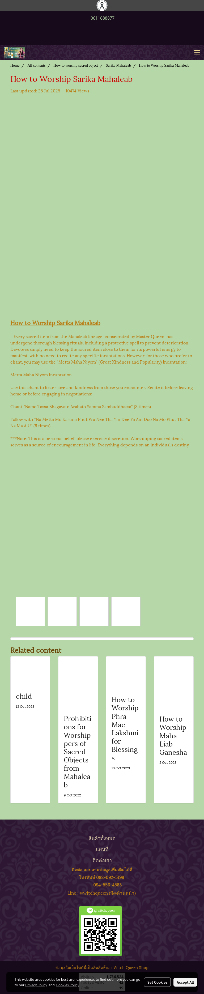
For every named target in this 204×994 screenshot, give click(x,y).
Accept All (185, 982)
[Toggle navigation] (197, 52)
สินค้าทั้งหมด (102, 837)
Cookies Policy (67, 984)
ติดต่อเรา (102, 859)
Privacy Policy (36, 984)
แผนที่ (102, 848)
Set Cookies (157, 982)
